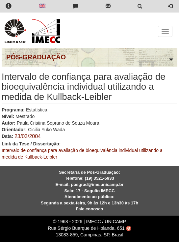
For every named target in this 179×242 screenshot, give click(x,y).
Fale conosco (89, 208)
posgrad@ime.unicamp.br (97, 184)
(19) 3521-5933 (99, 178)
